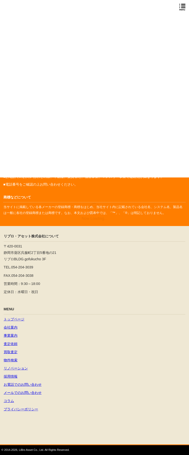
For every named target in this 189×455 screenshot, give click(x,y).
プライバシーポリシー (21, 409)
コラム (9, 401)
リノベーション (16, 368)
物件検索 (10, 360)
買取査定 (10, 352)
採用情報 (10, 376)
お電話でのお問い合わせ (23, 384)
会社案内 (10, 327)
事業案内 (10, 335)
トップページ (14, 319)
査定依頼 (10, 344)
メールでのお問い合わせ (23, 393)
